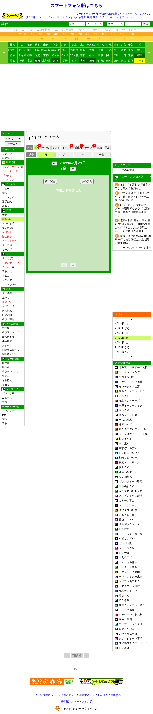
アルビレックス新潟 (130, 495)
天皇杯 (96, 29)
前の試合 (50, 181)
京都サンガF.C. (128, 538)
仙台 (30, 44)
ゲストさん (146, 13)
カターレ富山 (127, 500)
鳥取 (100, 55)
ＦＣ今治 (124, 600)
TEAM (77, 655)
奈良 (82, 55)
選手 (4, 423)
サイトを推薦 (9, 284)
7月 (80, 34)
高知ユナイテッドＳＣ (132, 605)
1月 (33, 34)
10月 (104, 34)
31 (100, 38)
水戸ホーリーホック (130, 405)
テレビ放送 (8, 223)
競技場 (5, 328)
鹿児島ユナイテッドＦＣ (133, 643)
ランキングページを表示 (137, 247)
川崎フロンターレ (129, 457)
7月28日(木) (122, 332)
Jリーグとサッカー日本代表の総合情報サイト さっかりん (106, 13)
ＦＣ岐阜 (124, 529)
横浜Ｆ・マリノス (129, 462)
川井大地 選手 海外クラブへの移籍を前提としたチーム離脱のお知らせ (132, 197)
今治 (22, 60)
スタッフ (7, 345)
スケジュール (137, 17)
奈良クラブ (125, 557)
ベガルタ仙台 (127, 376)
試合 (4, 193)
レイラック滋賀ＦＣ (130, 533)
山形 (46, 44)
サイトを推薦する (42, 695)
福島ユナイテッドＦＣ (132, 391)
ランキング (71, 17)
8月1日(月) (121, 351)
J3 (30, 29)
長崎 (65, 60)
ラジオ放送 (8, 227)
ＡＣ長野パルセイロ (130, 491)
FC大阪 (74, 55)
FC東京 (12, 50)
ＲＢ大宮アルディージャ (133, 429)
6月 (72, 34)
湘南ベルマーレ (128, 472)
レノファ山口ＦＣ (129, 581)
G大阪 (55, 55)
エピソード (8, 306)
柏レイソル (125, 438)
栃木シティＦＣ (128, 414)
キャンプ (7, 249)
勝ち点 (5, 367)
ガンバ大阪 (125, 543)
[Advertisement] (76, 97)
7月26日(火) (122, 323)
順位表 (5, 363)
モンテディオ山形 (129, 386)
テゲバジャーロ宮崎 (130, 638)
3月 (48, 34)
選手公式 (7, 201)
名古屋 (22, 55)
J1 (15, 29)
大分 (82, 60)
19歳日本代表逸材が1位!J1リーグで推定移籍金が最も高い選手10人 (133, 239)
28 (64, 38)
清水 (130, 50)
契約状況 (7, 310)
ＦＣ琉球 (124, 647)
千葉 (130, 44)
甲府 (82, 50)
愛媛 (12, 60)
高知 (30, 60)
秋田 (37, 44)
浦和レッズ (125, 424)
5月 (65, 34)
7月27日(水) (122, 328)
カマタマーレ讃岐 (129, 586)
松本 (91, 50)
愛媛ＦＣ (124, 595)
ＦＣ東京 (124, 443)
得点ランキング (10, 332)
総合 (116, 60)
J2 (23, 29)
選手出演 (7, 245)
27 (52, 38)
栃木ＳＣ (124, 410)
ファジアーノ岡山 (129, 571)
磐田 (140, 50)
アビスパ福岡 (127, 609)
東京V (21, 50)
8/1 (112, 38)
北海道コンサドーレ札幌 (133, 367)
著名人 (5, 206)
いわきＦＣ (125, 395)
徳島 (140, 55)
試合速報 (31, 17)
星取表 (5, 384)
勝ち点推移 (8, 336)
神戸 (91, 55)
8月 (88, 34)
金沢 (123, 50)
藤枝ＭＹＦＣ (127, 519)
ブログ (5, 402)
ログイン (7, 153)
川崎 (37, 50)
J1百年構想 (43, 29)
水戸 (82, 44)
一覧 (101, 154)
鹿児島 (101, 60)
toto (117, 17)
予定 (132, 34)
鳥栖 (55, 60)
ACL (107, 29)
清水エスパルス (128, 510)
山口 (123, 55)
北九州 (46, 60)
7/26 (40, 38)
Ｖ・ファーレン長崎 (130, 624)
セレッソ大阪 (127, 548)
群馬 (109, 44)
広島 (116, 55)
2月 (40, 34)
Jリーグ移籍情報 (125, 170)
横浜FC (55, 50)
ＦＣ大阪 (124, 552)
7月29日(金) (122, 337)
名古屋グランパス (129, 524)
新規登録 (7, 158)
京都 (46, 55)
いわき (65, 44)
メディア (7, 280)
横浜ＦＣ (124, 467)
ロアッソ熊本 (127, 628)
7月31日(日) (122, 347)
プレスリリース (55, 17)
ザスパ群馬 (125, 419)
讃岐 (130, 55)
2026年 (22, 34)
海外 (130, 60)
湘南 (65, 50)
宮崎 (91, 60)
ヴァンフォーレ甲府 (130, 481)
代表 (123, 60)
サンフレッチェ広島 (130, 576)
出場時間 (7, 315)
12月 (122, 34)
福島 (55, 44)
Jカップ (83, 29)
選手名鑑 (7, 293)
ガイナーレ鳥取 (128, 567)
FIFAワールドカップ (127, 29)
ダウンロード (9, 411)
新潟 (109, 50)
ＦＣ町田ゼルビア (129, 453)
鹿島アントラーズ (129, 400)
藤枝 (12, 55)
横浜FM (45, 50)
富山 (116, 50)
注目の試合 (99, 17)
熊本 (74, 60)
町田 (30, 50)
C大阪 (65, 55)
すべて (140, 60)
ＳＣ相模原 (125, 476)
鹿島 (74, 44)
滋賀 (37, 55)
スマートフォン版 (81, 701)
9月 (96, 34)
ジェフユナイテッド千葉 (133, 433)
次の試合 (87, 181)
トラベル (124, 17)
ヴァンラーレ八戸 (129, 372)
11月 (113, 34)
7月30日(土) (122, 342)
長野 (100, 50)
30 (88, 38)
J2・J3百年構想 (64, 29)
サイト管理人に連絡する (106, 695)
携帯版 (65, 701)
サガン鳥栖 (125, 619)
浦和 (116, 44)
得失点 (5, 376)
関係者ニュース (10, 349)
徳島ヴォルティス (129, 590)
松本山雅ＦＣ (127, 486)
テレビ (109, 17)
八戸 (22, 44)
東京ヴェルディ (128, 448)
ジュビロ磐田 (127, 514)
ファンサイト (9, 197)
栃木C (100, 44)
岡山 (109, 55)
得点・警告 (8, 319)
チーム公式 (8, 267)
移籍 (89, 17)
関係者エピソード (12, 354)
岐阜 (30, 55)
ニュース (41, 17)
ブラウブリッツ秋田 (130, 381)
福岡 (37, 60)
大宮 (123, 44)
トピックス (8, 179)
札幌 (12, 44)
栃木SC (91, 44)
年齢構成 (7, 341)
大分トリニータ (128, 633)
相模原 (74, 50)
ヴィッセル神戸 (128, 562)
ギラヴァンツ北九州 (130, 614)
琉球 (109, 60)
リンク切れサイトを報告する (72, 695)
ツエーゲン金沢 (128, 505)
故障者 (82, 17)
